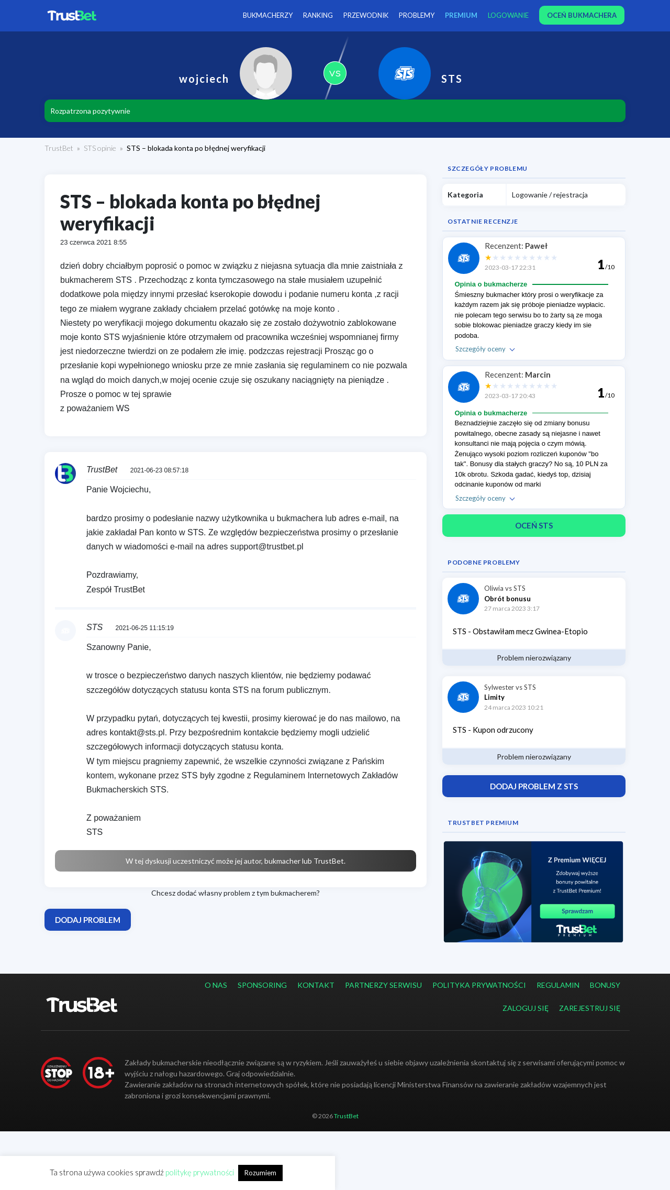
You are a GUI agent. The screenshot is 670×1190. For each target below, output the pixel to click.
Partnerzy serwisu (383, 984)
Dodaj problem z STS (534, 786)
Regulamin (558, 984)
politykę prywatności (199, 1172)
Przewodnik (365, 15)
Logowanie (508, 15)
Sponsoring (262, 984)
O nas (216, 984)
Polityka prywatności (479, 984)
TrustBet (58, 148)
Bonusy (605, 984)
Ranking (318, 15)
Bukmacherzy (268, 15)
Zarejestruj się (589, 1008)
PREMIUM (461, 15)
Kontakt (315, 984)
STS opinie (100, 148)
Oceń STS (534, 525)
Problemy (416, 15)
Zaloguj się (525, 1008)
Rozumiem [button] (260, 1173)
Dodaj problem (87, 919)
